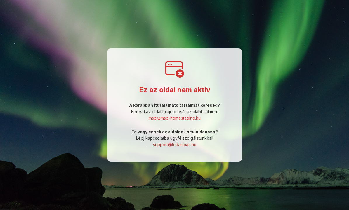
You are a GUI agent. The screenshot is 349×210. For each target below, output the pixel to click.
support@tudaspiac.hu (174, 144)
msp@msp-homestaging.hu (175, 118)
